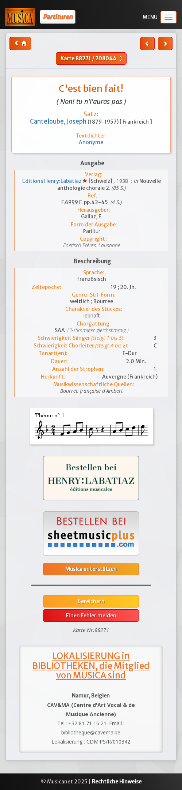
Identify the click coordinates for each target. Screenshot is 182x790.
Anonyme (91, 142)
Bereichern (91, 601)
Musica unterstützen (91, 569)
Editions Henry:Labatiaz (52, 181)
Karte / (92, 58)
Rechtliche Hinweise (117, 781)
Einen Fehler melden (91, 615)
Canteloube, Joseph (59, 121)
